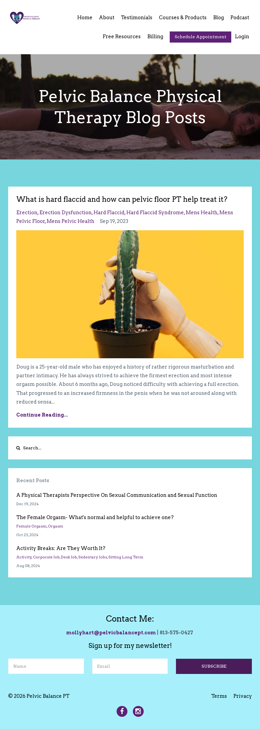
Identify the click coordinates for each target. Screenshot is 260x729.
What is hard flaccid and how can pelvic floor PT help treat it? (121, 199)
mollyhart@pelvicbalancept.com (111, 632)
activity (24, 557)
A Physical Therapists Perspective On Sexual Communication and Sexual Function (116, 495)
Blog (218, 17)
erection (26, 212)
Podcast (239, 17)
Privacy (242, 696)
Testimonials (136, 17)
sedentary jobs (92, 557)
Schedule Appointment (200, 36)
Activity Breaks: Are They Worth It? (60, 548)
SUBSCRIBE (213, 666)
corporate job (46, 557)
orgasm (55, 526)
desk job (69, 557)
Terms (219, 696)
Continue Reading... (42, 415)
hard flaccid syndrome (155, 212)
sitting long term (125, 557)
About (106, 17)
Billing (155, 36)
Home (84, 17)
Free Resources (122, 36)
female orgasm (31, 526)
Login (242, 36)
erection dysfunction (65, 212)
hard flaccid (109, 212)
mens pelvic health (70, 221)
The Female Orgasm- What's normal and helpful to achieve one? (95, 517)
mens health (201, 212)
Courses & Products (183, 17)
